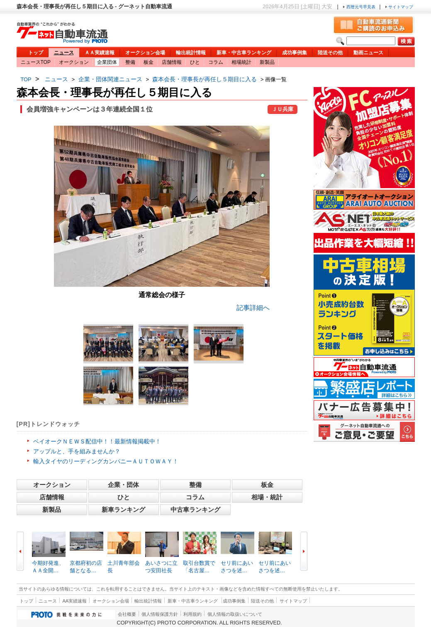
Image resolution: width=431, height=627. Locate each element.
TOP (26, 79)
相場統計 (241, 62)
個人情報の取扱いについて (234, 614)
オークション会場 (145, 53)
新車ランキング (123, 509)
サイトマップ (399, 7)
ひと (195, 62)
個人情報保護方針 (159, 614)
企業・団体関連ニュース (110, 79)
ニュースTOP (36, 62)
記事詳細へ (253, 307)
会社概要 (127, 614)
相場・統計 (266, 497)
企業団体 (107, 62)
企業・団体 (123, 484)
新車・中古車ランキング (244, 53)
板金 (148, 62)
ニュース (64, 53)
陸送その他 (330, 53)
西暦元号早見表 (360, 7)
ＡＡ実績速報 (99, 53)
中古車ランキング (195, 509)
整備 (130, 62)
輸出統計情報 (191, 53)
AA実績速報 (74, 600)
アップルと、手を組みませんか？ (76, 451)
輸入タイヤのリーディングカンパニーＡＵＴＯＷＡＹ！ (105, 461)
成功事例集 (294, 53)
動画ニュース (368, 53)
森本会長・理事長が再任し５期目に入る (204, 79)
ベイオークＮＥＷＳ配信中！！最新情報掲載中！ (97, 441)
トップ (35, 53)
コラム (215, 62)
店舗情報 (172, 62)
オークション (74, 62)
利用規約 (192, 614)
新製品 (267, 62)
